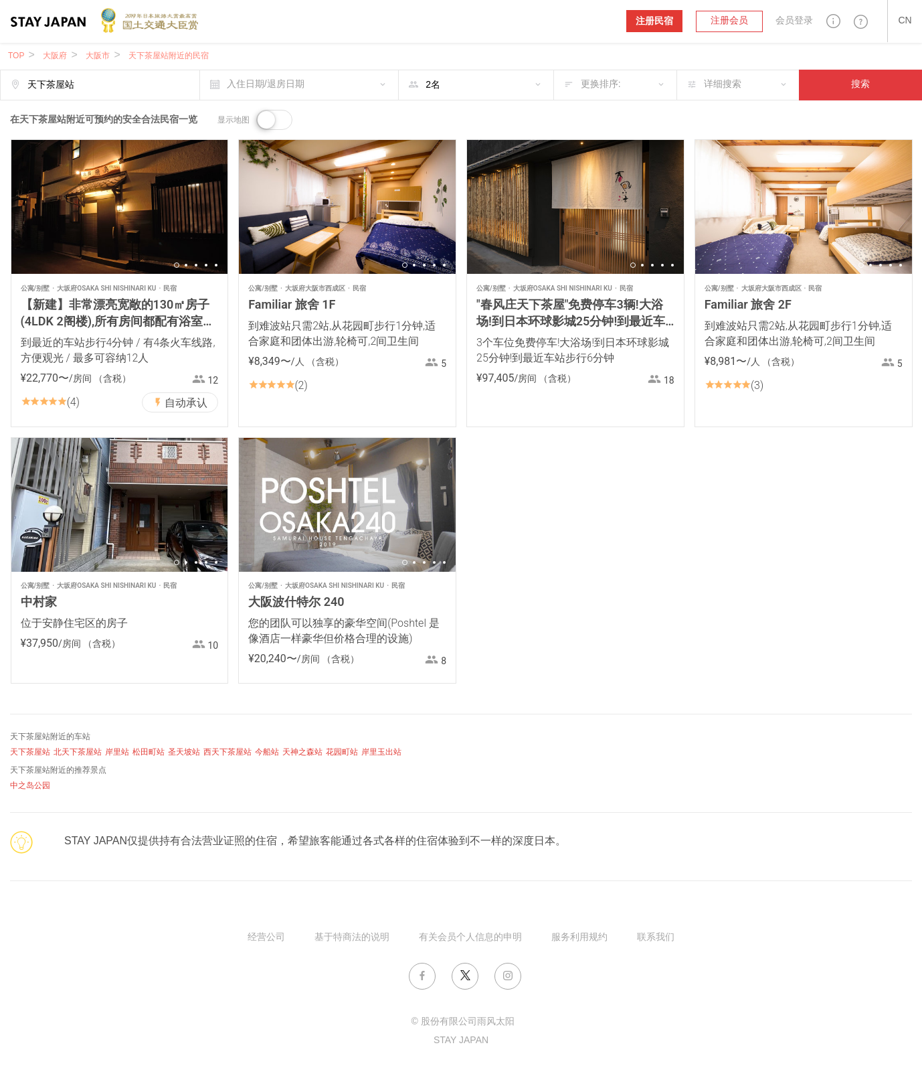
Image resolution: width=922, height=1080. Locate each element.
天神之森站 (302, 752)
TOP (16, 56)
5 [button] (216, 265)
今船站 (267, 752)
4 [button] (206, 265)
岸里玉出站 (381, 752)
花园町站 (342, 752)
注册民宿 (654, 21)
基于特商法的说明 (351, 938)
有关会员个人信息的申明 (470, 938)
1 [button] (176, 265)
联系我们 (655, 938)
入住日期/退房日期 (265, 85)
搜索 (860, 85)
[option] (119, 207)
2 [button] (186, 265)
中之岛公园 (30, 785)
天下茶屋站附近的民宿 (168, 56)
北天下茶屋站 (78, 752)
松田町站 (148, 752)
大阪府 (55, 56)
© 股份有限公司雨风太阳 (462, 1022)
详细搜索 (722, 85)
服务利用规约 (579, 938)
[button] (833, 21)
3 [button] (196, 265)
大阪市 (98, 56)
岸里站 (117, 752)
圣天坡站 (184, 752)
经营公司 (266, 938)
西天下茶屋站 (227, 752)
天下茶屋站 (30, 752)
